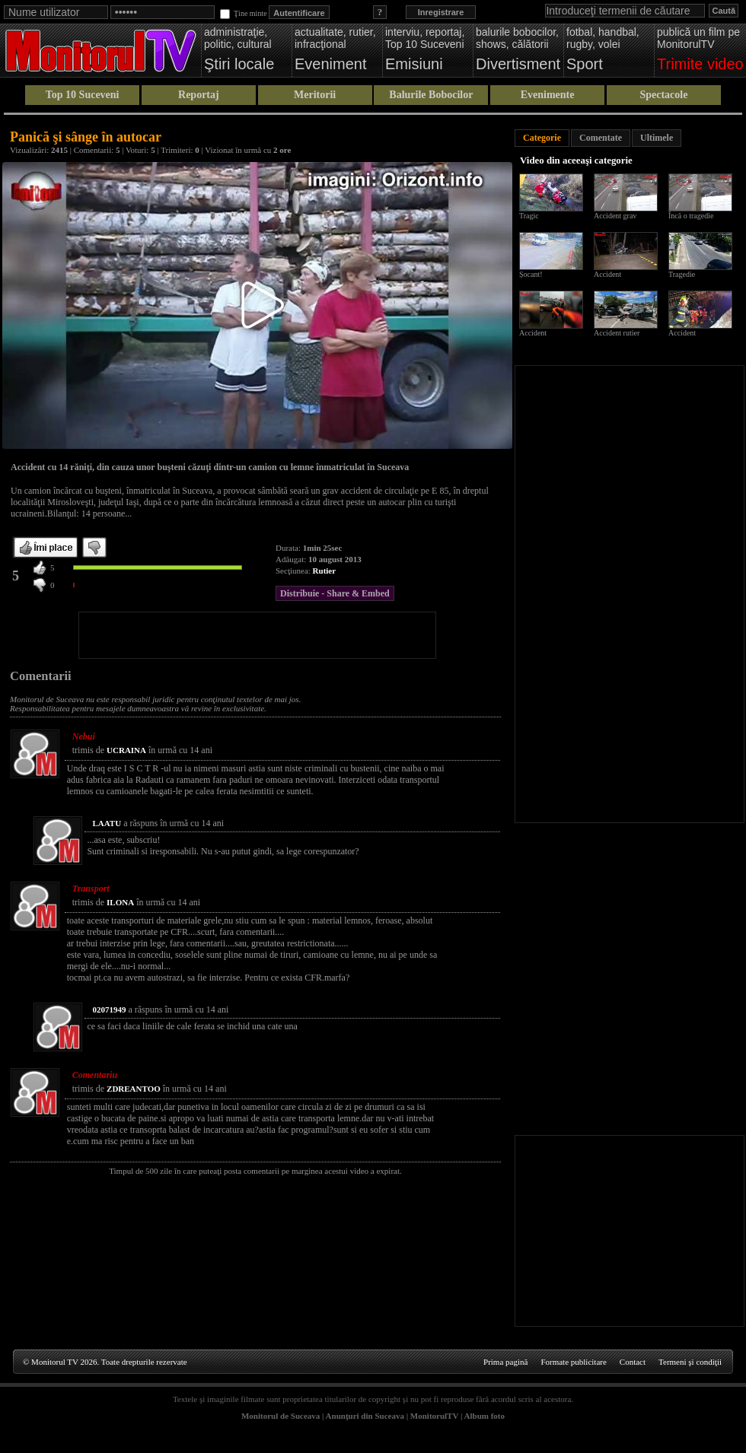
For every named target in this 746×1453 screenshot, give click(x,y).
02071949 (109, 1009)
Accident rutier (616, 333)
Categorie (542, 137)
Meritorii (315, 94)
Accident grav (615, 215)
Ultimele (656, 137)
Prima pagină (505, 1361)
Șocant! (531, 274)
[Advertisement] (257, 635)
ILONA (120, 902)
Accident (607, 274)
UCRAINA (126, 750)
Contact (633, 1361)
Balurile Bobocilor (431, 94)
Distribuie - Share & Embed (335, 593)
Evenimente (548, 94)
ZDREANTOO (134, 1088)
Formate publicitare (573, 1361)
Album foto (484, 1415)
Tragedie (681, 274)
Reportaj (198, 94)
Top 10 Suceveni (83, 94)
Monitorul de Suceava (280, 1415)
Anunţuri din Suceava (365, 1415)
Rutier (324, 570)
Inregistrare (441, 12)
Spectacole (663, 94)
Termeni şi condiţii (690, 1361)
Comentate (600, 137)
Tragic (529, 215)
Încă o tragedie (690, 215)
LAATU (106, 823)
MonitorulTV (434, 1415)
